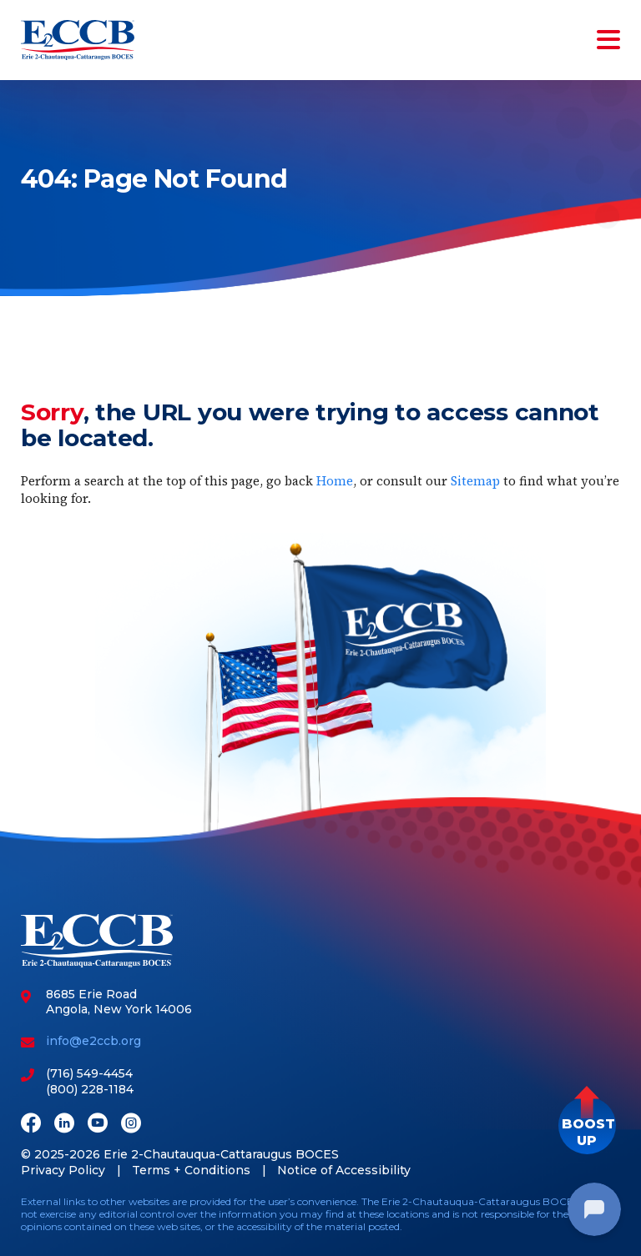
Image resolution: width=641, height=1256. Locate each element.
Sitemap (475, 481)
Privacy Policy (63, 1170)
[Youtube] (98, 1125)
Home (334, 481)
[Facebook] (31, 1125)
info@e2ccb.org (93, 1040)
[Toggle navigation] (605, 40)
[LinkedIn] (64, 1125)
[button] (587, 1125)
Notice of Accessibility (344, 1170)
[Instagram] (131, 1125)
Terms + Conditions (191, 1170)
